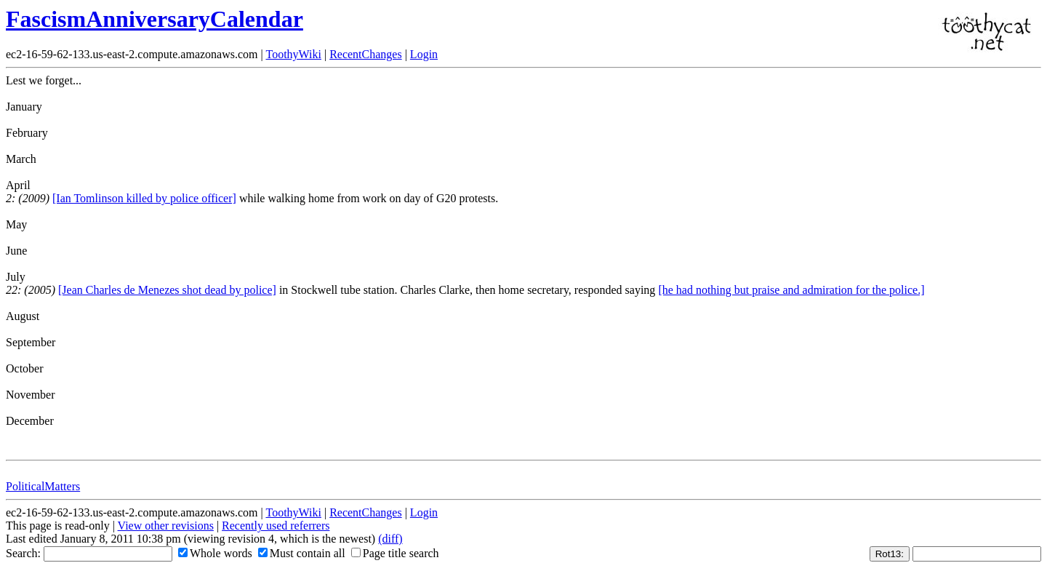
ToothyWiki (293, 54)
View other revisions (166, 525)
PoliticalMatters (43, 486)
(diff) (390, 538)
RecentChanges (365, 54)
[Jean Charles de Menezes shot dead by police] (167, 290)
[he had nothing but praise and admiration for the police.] (791, 290)
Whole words (215, 553)
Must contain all (301, 553)
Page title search (395, 553)
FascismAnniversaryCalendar (154, 19)
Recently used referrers (275, 525)
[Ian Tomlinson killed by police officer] (144, 198)
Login (424, 54)
